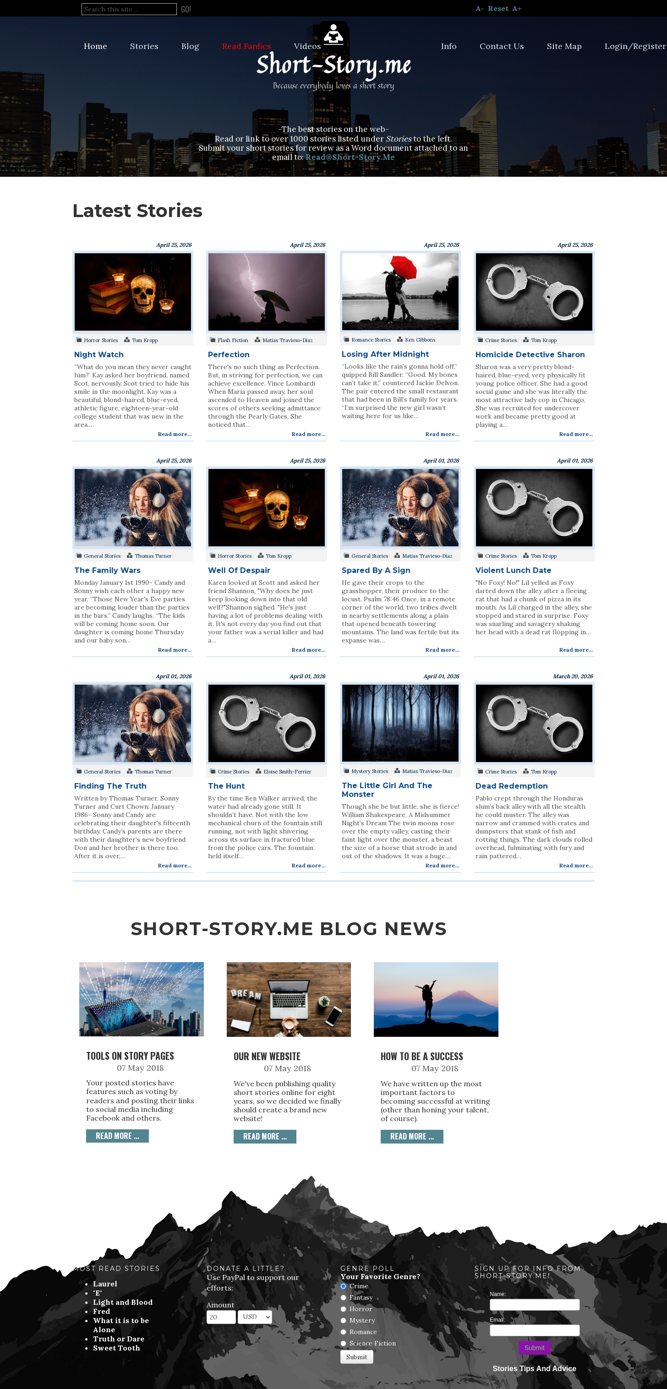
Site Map (564, 46)
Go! (186, 9)
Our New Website (267, 1056)
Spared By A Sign (376, 570)
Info (449, 46)
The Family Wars (107, 570)
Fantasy (361, 1297)
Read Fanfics (246, 46)
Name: (498, 1294)
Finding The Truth (110, 786)
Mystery (362, 1320)
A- (480, 8)
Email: (497, 1320)
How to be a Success (422, 1056)
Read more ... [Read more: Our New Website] (265, 1136)
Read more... (174, 433)
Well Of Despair (239, 570)
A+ (517, 8)
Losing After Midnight (385, 354)
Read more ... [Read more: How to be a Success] (412, 1136)
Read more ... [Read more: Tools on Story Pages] (117, 1135)
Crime (359, 1286)
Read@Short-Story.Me (350, 157)
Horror (361, 1309)
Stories (144, 46)
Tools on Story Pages (130, 1055)
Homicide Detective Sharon (530, 354)
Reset (498, 8)
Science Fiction (373, 1343)
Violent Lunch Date (514, 570)
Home (95, 46)
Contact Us (502, 46)
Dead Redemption (512, 786)
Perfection (229, 354)
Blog (190, 46)
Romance (363, 1332)
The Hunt (226, 786)
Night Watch (99, 354)
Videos (307, 46)
